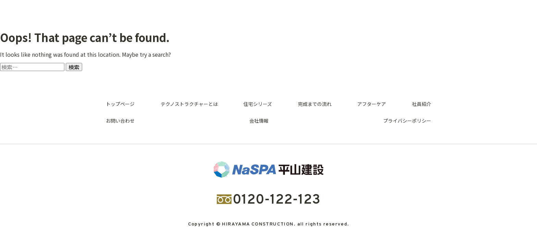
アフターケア (371, 103)
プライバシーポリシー (407, 120)
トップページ (120, 103)
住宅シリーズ (257, 103)
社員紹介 (421, 103)
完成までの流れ (315, 103)
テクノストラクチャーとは (189, 103)
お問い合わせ (120, 120)
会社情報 (258, 120)
